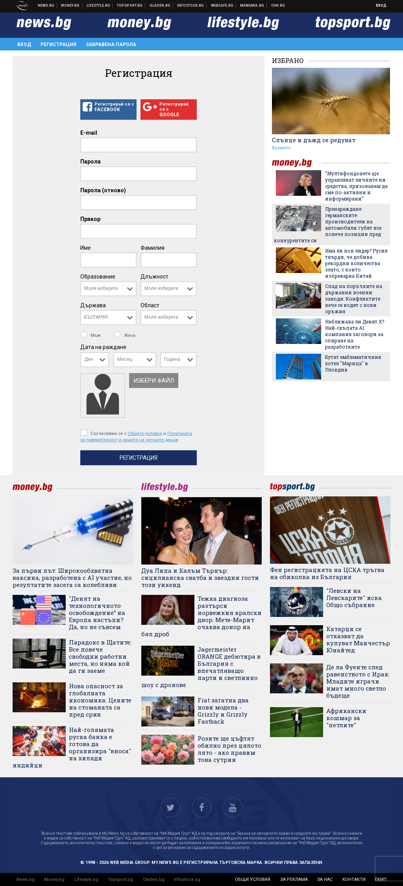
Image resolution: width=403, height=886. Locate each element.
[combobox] (108, 288)
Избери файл (153, 380)
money (297, 163)
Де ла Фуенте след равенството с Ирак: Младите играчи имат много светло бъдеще (358, 681)
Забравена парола (111, 44)
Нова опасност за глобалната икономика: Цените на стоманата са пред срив (100, 700)
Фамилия (152, 248)
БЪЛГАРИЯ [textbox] (96, 317)
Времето (281, 147)
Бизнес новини (70, 5)
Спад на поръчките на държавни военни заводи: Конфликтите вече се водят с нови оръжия (353, 298)
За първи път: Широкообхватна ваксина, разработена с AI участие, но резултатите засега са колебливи (72, 578)
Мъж (91, 335)
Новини (46, 5)
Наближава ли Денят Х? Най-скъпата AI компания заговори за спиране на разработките (354, 334)
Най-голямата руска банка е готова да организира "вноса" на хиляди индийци (72, 747)
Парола (90, 161)
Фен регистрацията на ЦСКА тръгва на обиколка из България (327, 573)
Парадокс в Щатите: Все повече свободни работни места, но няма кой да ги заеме (100, 656)
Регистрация (58, 44)
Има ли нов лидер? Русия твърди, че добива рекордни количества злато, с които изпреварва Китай (356, 263)
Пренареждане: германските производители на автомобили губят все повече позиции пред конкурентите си (327, 224)
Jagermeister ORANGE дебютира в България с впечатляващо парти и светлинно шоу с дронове (201, 667)
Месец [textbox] (124, 359)
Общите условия (145, 433)
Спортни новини (130, 5)
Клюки (98, 5)
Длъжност (154, 276)
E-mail (88, 133)
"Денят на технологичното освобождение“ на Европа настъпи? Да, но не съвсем (97, 612)
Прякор (90, 219)
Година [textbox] (172, 359)
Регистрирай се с (108, 107)
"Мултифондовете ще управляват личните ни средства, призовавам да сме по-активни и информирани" (356, 186)
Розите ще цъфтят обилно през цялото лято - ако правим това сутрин (229, 749)
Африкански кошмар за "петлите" (346, 717)
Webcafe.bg (222, 5)
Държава (93, 305)
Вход (381, 5)
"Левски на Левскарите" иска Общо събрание (354, 597)
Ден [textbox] (88, 359)
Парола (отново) (103, 190)
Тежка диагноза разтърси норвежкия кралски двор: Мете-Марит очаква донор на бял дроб (201, 616)
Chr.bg (278, 5)
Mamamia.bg (252, 5)
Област (149, 305)
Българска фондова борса (191, 5)
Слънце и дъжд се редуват (313, 140)
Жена (124, 335)
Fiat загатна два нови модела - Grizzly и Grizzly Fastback (223, 711)
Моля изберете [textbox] (101, 288)
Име (85, 248)
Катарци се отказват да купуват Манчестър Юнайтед (358, 639)
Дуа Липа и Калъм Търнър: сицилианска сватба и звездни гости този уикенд (200, 578)
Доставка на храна (160, 5)
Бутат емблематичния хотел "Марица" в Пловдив (353, 363)
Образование (97, 276)
